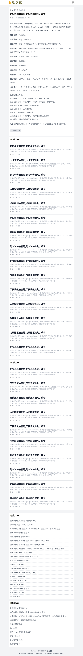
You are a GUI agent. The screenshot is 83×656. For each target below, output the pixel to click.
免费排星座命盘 (16, 624)
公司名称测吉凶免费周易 (19, 568)
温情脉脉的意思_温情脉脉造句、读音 (27, 318)
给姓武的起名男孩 (17, 584)
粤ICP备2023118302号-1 (54, 653)
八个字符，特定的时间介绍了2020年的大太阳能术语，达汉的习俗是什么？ (39, 616)
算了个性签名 (15, 636)
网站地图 (22, 653)
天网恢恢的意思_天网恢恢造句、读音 (27, 289)
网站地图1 (31, 653)
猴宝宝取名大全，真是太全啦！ (22, 552)
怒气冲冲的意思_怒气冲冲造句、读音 (27, 246)
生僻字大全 (15, 130)
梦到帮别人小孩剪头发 (18, 608)
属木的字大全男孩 (17, 564)
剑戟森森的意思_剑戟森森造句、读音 (27, 260)
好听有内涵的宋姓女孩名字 (20, 560)
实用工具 (22, 10)
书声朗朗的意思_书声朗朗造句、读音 (27, 203)
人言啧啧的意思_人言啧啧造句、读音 (27, 303)
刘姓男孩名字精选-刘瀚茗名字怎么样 (24, 556)
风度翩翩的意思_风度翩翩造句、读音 (27, 232)
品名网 (13, 10)
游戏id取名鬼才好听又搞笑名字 (22, 524)
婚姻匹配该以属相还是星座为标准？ (24, 620)
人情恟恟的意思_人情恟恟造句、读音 (27, 189)
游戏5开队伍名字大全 (18, 580)
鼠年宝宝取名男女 (17, 640)
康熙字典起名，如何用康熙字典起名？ (24, 572)
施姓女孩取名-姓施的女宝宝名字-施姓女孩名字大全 (29, 540)
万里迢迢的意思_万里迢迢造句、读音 (27, 332)
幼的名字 (13, 628)
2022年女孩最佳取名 (18, 576)
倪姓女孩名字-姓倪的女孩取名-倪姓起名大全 (27, 544)
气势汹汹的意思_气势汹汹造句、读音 (27, 275)
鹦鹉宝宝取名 (15, 644)
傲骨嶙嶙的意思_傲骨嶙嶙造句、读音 (27, 174)
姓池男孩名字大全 (17, 592)
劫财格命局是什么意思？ (19, 588)
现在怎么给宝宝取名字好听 (20, 632)
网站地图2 (39, 653)
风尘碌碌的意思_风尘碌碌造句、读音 (27, 217)
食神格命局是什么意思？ (19, 532)
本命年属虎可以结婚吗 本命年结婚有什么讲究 (27, 612)
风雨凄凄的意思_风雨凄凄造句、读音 (27, 145)
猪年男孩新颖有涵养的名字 (20, 536)
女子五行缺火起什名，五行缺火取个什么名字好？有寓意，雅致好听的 (37, 548)
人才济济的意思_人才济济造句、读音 (27, 160)
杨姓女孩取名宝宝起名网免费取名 (23, 520)
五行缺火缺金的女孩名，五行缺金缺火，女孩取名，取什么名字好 (35, 528)
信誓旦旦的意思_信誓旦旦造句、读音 (27, 346)
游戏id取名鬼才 (16, 596)
